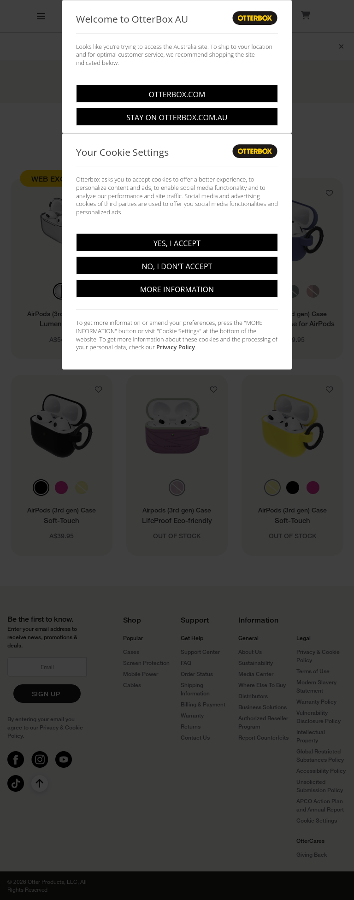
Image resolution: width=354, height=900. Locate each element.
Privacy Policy (175, 347)
